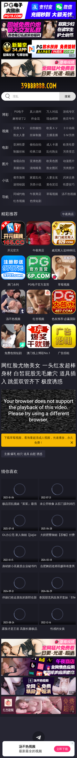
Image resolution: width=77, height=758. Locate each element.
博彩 (5, 114)
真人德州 (35, 111)
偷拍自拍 (35, 144)
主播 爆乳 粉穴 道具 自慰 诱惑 (23, 454)
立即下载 (62, 749)
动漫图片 (69, 161)
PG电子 (19, 111)
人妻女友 (52, 177)
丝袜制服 (35, 135)
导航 (5, 197)
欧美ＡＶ (52, 128)
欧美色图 (52, 161)
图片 (5, 164)
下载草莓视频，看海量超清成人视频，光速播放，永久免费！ (39, 440)
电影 (5, 147)
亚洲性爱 (19, 144)
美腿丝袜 (19, 168)
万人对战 (52, 111)
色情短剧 (35, 201)
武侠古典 (69, 177)
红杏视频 (19, 201)
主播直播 (52, 135)
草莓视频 (52, 194)
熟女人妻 (19, 135)
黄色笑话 (52, 184)
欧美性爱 (69, 144)
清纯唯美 (35, 168)
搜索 (67, 96)
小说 (5, 180)
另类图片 (69, 168)
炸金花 (35, 118)
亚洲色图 (35, 161)
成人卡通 (52, 144)
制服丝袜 (19, 151)
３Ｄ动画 (69, 128)
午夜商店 (35, 194)
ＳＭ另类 (69, 135)
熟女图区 (52, 168)
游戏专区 (69, 111)
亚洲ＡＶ (19, 128)
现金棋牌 (52, 118)
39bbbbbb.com (38, 86)
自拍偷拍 (35, 128)
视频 (5, 131)
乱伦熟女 (52, 151)
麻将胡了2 (19, 118)
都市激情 (19, 177)
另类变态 (69, 151)
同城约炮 (19, 194)
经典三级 (35, 151)
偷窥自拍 (19, 161)
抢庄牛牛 (69, 118)
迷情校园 (19, 184)
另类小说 (35, 184)
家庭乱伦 (35, 177)
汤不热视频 (69, 194)
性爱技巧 (69, 184)
